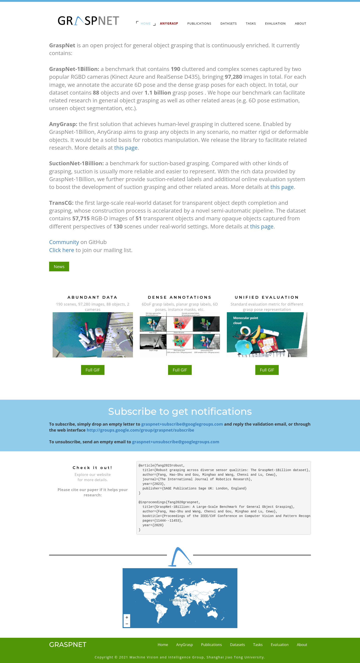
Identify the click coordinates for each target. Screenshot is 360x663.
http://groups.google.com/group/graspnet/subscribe (140, 430)
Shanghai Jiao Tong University (235, 657)
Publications (199, 23)
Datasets (228, 23)
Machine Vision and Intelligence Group (166, 657)
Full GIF (93, 370)
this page (126, 147)
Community (64, 242)
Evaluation (275, 23)
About (300, 23)
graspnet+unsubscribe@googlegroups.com (175, 441)
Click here (61, 250)
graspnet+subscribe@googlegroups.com (182, 424)
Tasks (251, 23)
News (59, 266)
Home (146, 23)
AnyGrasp (184, 644)
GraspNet (67, 645)
